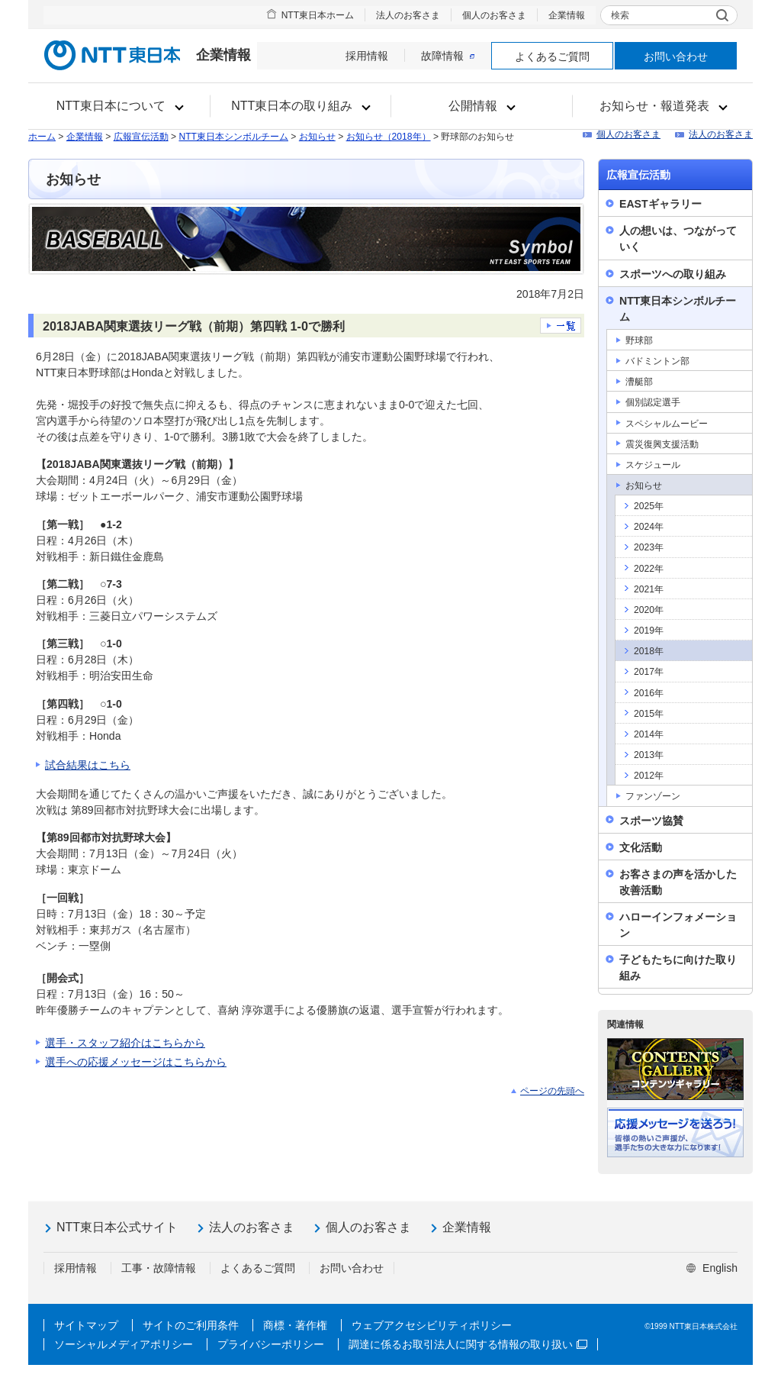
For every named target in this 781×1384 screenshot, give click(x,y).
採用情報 (367, 56)
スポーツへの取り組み (672, 274)
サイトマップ (86, 1325)
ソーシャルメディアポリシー (123, 1344)
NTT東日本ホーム (317, 15)
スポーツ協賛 (651, 821)
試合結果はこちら (87, 765)
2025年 (649, 506)
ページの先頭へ (552, 1091)
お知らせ (317, 136)
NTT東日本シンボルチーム (233, 136)
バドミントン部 (657, 361)
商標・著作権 (295, 1325)
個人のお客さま (494, 15)
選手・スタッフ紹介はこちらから (125, 1043)
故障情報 (447, 56)
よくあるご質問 (552, 56)
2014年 (649, 734)
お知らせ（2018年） (388, 136)
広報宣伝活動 (141, 136)
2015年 (649, 713)
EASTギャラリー (660, 204)
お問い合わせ (676, 56)
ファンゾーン (652, 796)
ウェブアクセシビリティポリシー (432, 1325)
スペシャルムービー (666, 423)
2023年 (649, 547)
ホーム (42, 136)
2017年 (649, 671)
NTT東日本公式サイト (117, 1227)
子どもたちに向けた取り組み (678, 967)
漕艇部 (639, 381)
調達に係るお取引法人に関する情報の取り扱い (468, 1344)
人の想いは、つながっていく (678, 238)
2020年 (649, 610)
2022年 (649, 568)
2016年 (649, 693)
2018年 (649, 651)
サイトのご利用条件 (191, 1325)
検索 (620, 15)
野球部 (639, 340)
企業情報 (566, 15)
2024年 (649, 526)
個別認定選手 (652, 402)
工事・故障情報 (158, 1268)
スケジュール (652, 465)
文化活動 (640, 847)
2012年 (649, 775)
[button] (119, 106)
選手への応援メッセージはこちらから (136, 1062)
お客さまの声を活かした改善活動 (678, 882)
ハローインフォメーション (678, 925)
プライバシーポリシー (270, 1344)
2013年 (649, 755)
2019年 (649, 630)
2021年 (649, 589)
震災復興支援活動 (662, 444)
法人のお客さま (408, 15)
